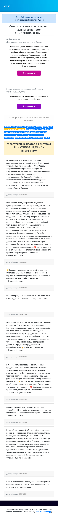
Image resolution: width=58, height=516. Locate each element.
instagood (38, 126)
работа (23, 135)
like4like (26, 132)
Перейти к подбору (43, 512)
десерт (45, 126)
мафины (7, 135)
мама (6, 132)
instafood (31, 126)
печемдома (15, 135)
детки (45, 132)
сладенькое (13, 132)
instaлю (19, 126)
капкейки (50, 129)
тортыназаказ (9, 138)
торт (50, 126)
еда (38, 129)
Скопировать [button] (29, 73)
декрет (39, 132)
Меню (7, 6)
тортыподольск (38, 138)
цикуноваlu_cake (10, 126)
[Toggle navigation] (51, 6)
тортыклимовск (38, 135)
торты (29, 135)
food (25, 126)
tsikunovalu (21, 129)
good (20, 132)
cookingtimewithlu (10, 129)
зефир (43, 129)
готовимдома (30, 129)
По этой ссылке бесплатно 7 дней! (29, 20)
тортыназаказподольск (23, 138)
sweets (33, 132)
